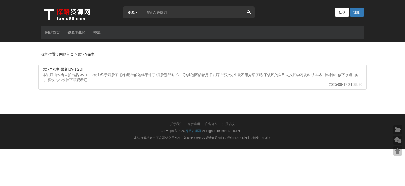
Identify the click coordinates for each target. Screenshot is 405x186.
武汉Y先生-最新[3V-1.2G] (63, 69)
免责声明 (194, 124)
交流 (96, 32)
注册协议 (228, 124)
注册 (357, 12)
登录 (342, 12)
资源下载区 (76, 32)
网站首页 (52, 32)
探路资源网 (193, 131)
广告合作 (211, 124)
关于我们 (176, 124)
